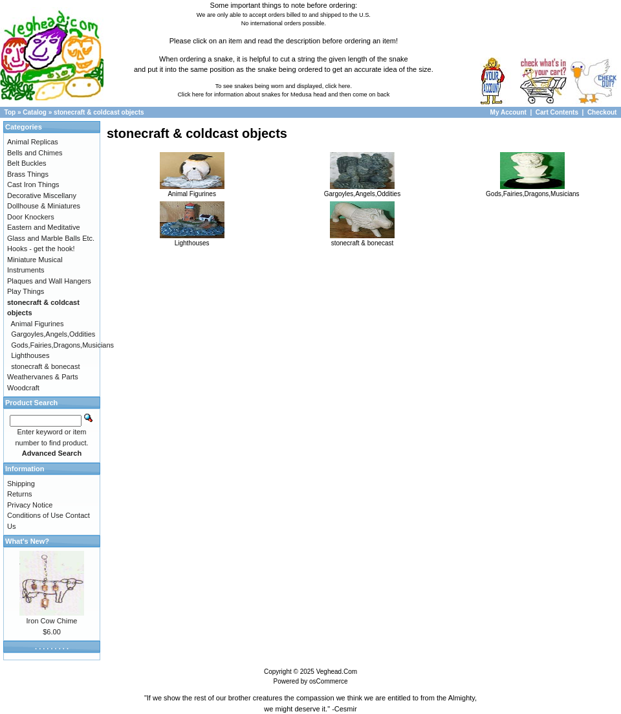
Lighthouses (192, 239)
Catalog (35, 112)
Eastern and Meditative (43, 227)
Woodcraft (23, 388)
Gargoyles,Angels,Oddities (362, 190)
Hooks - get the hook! (41, 248)
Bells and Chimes (35, 153)
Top (10, 112)
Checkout (602, 112)
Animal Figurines (192, 190)
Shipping (21, 483)
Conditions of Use (35, 515)
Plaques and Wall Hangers (49, 281)
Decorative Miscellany (41, 195)
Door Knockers (30, 217)
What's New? (27, 541)
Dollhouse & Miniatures (43, 206)
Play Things (25, 291)
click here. (338, 86)
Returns (19, 494)
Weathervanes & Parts (42, 377)
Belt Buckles (27, 163)
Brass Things (28, 174)
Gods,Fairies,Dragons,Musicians (533, 190)
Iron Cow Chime (52, 621)
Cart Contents (557, 112)
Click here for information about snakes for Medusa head (251, 94)
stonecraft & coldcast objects (99, 112)
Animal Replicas (32, 142)
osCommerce (328, 681)
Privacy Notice (29, 505)
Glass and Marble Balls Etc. (50, 238)
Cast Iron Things (33, 184)
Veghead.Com (336, 671)
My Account (509, 112)
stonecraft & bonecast (362, 239)
